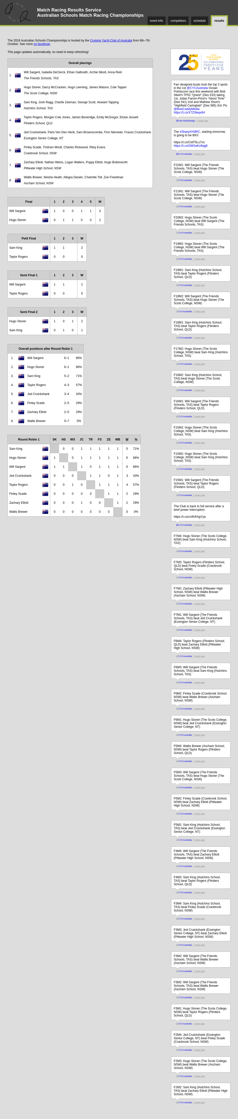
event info (156, 20)
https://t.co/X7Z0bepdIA (189, 112)
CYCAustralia (185, 180)
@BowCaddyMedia (187, 109)
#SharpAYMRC (190, 132)
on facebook (42, 44)
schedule (200, 20)
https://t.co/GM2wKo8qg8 (191, 146)
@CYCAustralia (197, 88)
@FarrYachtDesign (185, 121)
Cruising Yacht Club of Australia (111, 40)
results (219, 20)
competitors (178, 20)
